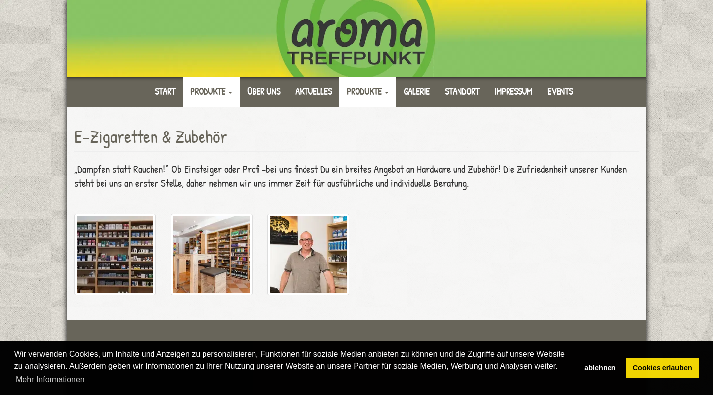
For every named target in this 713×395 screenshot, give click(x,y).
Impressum (513, 92)
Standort (462, 92)
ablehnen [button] (599, 368)
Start (165, 92)
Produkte (211, 92)
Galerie (417, 92)
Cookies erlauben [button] (662, 368)
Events (560, 92)
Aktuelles (313, 92)
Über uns (263, 92)
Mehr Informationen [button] (50, 379)
